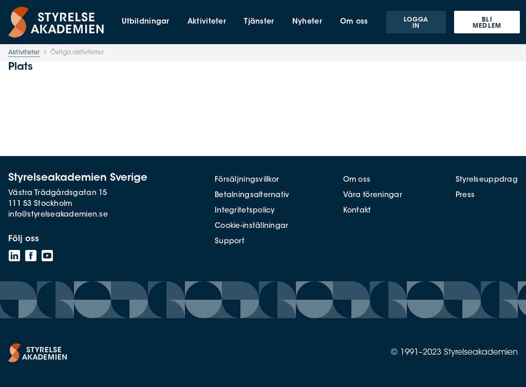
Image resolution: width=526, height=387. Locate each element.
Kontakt (357, 211)
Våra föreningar (372, 195)
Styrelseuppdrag (487, 180)
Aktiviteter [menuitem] (206, 22)
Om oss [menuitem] (354, 22)
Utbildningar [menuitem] (145, 22)
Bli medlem (487, 23)
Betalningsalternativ (252, 195)
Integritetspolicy (245, 211)
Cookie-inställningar (252, 226)
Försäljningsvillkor (247, 180)
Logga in (416, 23)
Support (230, 241)
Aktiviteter (24, 53)
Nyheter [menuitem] (307, 22)
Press (465, 195)
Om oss (357, 180)
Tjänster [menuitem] (259, 22)
